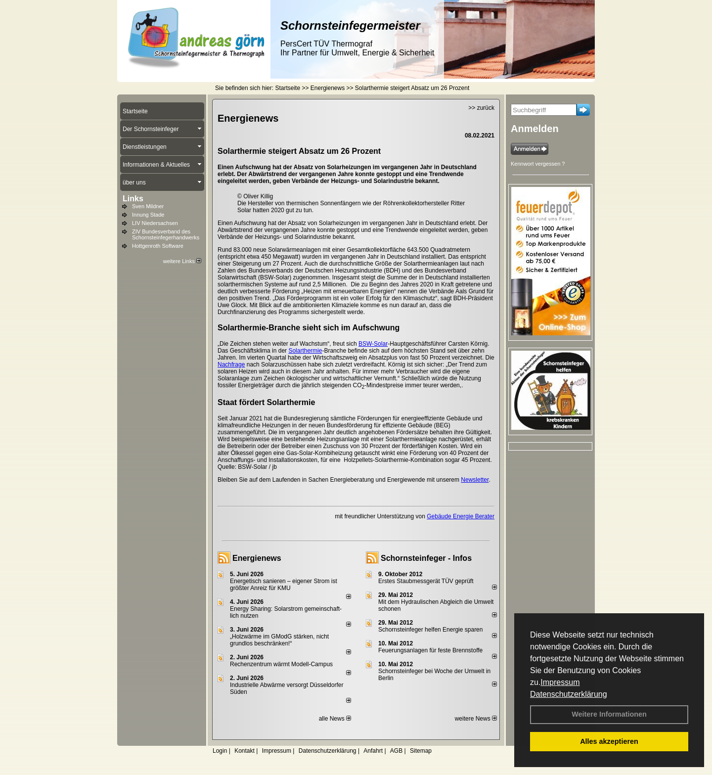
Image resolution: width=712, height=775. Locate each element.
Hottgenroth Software (157, 246)
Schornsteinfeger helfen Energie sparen (430, 629)
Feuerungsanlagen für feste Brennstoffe (430, 650)
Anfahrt (373, 750)
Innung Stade (148, 215)
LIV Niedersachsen (155, 223)
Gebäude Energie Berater (460, 516)
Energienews (256, 558)
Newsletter (475, 479)
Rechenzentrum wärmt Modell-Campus (281, 664)
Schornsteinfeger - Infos (426, 558)
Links (133, 198)
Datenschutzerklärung (568, 694)
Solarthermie (305, 350)
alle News (335, 718)
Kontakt (244, 750)
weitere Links (182, 261)
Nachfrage (231, 364)
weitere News (476, 718)
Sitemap (421, 750)
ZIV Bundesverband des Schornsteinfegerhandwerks (165, 234)
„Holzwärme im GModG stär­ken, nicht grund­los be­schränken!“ (279, 640)
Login (220, 750)
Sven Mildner (148, 206)
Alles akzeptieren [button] (609, 741)
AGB (396, 750)
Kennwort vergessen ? (538, 164)
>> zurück (481, 107)
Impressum (559, 682)
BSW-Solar (373, 343)
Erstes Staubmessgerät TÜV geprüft (426, 581)
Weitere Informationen (609, 714)
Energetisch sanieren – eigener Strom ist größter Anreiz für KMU (283, 585)
